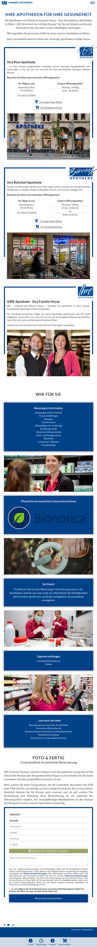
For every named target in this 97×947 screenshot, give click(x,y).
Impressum (76, 929)
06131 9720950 (28, 213)
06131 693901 (28, 95)
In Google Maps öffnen (48, 102)
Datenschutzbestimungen (35, 873)
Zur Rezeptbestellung (48, 108)
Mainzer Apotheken (17, 2)
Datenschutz (87, 929)
